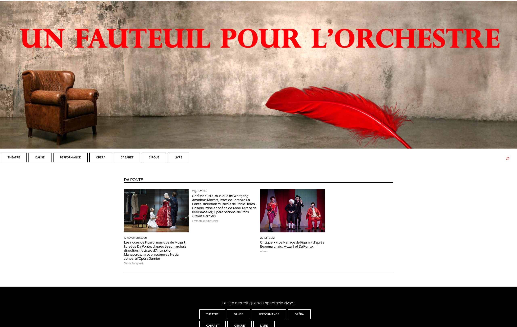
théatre (14, 157)
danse (40, 157)
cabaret (127, 157)
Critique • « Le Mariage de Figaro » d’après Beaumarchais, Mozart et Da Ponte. (292, 244)
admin (264, 251)
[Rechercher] (507, 158)
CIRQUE (154, 157)
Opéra (100, 157)
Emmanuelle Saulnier (205, 221)
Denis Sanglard (133, 263)
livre (178, 157)
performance (70, 157)
